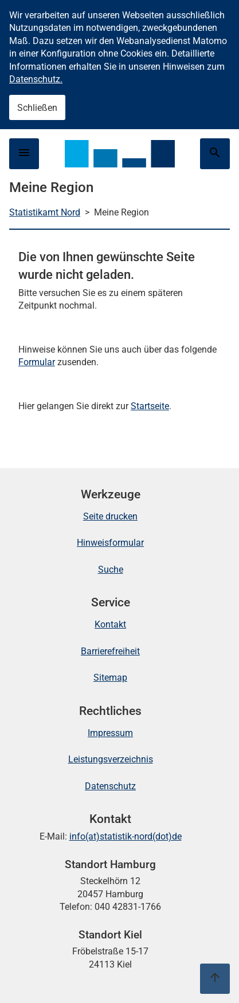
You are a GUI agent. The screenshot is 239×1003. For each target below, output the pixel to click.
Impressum (110, 733)
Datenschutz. (35, 79)
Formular (36, 362)
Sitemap (110, 677)
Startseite (150, 406)
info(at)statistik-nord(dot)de (125, 836)
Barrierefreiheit (110, 651)
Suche (110, 569)
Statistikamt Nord (44, 212)
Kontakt (110, 624)
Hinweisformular (110, 542)
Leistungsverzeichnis (110, 759)
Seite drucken (110, 516)
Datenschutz (110, 786)
